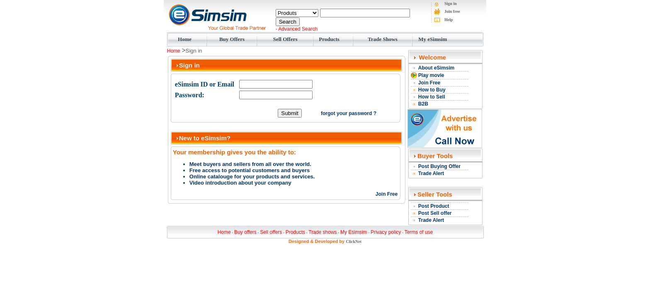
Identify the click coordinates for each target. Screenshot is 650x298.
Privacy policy (386, 232)
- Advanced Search (297, 29)
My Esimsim (353, 232)
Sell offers (271, 232)
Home (185, 39)
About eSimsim (436, 68)
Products (329, 39)
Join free (452, 11)
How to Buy (432, 90)
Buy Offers (232, 39)
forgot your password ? (348, 113)
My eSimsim (432, 39)
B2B (423, 104)
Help (448, 19)
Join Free (387, 194)
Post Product (433, 206)
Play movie (431, 75)
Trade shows (322, 232)
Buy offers (245, 232)
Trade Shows (383, 39)
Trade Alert (431, 173)
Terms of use (419, 232)
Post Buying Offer (439, 166)
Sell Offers (285, 39)
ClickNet (353, 241)
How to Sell (431, 97)
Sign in (450, 3)
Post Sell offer (435, 213)
